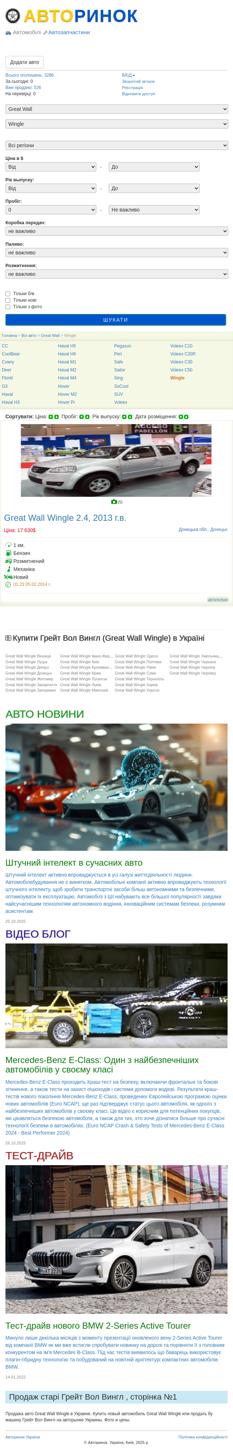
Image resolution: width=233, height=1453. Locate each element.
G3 (5, 386)
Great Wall (50, 335)
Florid (7, 378)
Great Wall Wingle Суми (135, 673)
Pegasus (122, 346)
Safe (118, 362)
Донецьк (218, 529)
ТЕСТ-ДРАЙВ (39, 1156)
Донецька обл (193, 529)
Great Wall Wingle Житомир (29, 679)
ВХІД (129, 75)
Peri (118, 354)
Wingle (177, 378)
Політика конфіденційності (203, 1437)
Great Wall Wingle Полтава (138, 662)
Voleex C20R (183, 354)
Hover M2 (67, 394)
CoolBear (11, 354)
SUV (118, 394)
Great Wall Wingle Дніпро (27, 667)
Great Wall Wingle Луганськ (83, 679)
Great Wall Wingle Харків (136, 685)
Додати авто (24, 62)
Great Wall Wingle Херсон (137, 690)
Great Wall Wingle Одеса (136, 656)
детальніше (218, 599)
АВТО (81, 15)
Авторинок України (22, 1437)
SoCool (121, 386)
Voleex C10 (181, 346)
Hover (64, 386)
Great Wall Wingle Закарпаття (31, 685)
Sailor (119, 370)
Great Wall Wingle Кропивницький (89, 667)
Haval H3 (11, 402)
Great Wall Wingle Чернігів (192, 667)
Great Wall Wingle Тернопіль (139, 679)
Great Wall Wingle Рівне (135, 667)
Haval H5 (67, 346)
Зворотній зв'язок (138, 81)
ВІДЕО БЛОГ (37, 934)
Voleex (120, 402)
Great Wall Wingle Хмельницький (198, 656)
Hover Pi (66, 402)
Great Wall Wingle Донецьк (28, 673)
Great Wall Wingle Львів (80, 685)
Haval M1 (67, 362)
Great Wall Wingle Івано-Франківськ (91, 656)
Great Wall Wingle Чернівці (193, 673)
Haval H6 (67, 354)
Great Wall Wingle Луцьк (26, 662)
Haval (7, 394)
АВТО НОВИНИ (44, 714)
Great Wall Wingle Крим (80, 673)
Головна (9, 335)
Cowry (8, 362)
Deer (6, 370)
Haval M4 (67, 378)
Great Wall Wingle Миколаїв (84, 690)
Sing (118, 378)
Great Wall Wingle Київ (79, 662)
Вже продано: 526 (23, 87)
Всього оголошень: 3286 (29, 75)
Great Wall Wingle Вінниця (28, 656)
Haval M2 (67, 370)
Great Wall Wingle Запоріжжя (30, 690)
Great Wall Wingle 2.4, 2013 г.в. (65, 518)
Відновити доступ (138, 94)
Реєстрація (132, 87)
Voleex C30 (181, 362)
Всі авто (28, 335)
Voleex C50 (181, 370)
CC (5, 346)
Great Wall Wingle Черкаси (193, 662)
